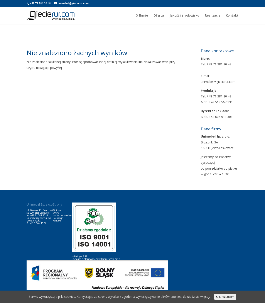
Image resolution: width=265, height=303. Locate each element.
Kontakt (232, 15)
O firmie (142, 15)
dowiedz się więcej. (196, 296)
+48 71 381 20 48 (39, 215)
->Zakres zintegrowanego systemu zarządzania (96, 258)
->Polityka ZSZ (79, 256)
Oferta (159, 15)
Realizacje (212, 15)
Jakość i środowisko (184, 15)
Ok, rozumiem (225, 296)
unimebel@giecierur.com (39, 218)
